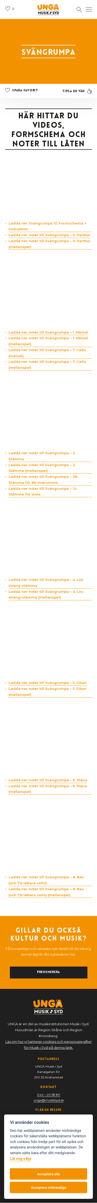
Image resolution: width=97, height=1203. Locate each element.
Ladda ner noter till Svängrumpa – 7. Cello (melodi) (47, 353)
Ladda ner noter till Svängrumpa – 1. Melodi (48, 332)
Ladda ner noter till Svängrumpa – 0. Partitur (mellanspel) (50, 244)
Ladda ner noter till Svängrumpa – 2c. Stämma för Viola (43, 491)
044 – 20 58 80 (48, 1095)
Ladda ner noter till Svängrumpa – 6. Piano (48, 780)
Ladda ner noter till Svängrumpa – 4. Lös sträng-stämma (46, 583)
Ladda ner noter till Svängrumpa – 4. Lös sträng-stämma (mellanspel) (46, 594)
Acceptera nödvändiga (48, 1187)
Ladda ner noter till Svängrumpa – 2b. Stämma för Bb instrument (43, 480)
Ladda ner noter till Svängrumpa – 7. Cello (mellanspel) (47, 365)
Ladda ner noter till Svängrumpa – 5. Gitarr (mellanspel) (48, 692)
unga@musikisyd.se (49, 1100)
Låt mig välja (20, 1159)
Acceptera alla (48, 1174)
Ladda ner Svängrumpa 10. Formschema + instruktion (47, 226)
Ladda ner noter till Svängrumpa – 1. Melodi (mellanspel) (48, 341)
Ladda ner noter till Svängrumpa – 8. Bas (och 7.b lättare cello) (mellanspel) (46, 892)
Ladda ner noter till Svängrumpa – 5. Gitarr (48, 683)
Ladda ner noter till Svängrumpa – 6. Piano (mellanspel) (48, 789)
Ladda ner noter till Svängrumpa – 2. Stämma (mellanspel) (42, 468)
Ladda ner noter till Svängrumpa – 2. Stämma (42, 456)
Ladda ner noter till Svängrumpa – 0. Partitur (50, 235)
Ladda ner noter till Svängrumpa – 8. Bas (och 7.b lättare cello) (46, 880)
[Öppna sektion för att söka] (79, 9)
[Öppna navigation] (89, 9)
